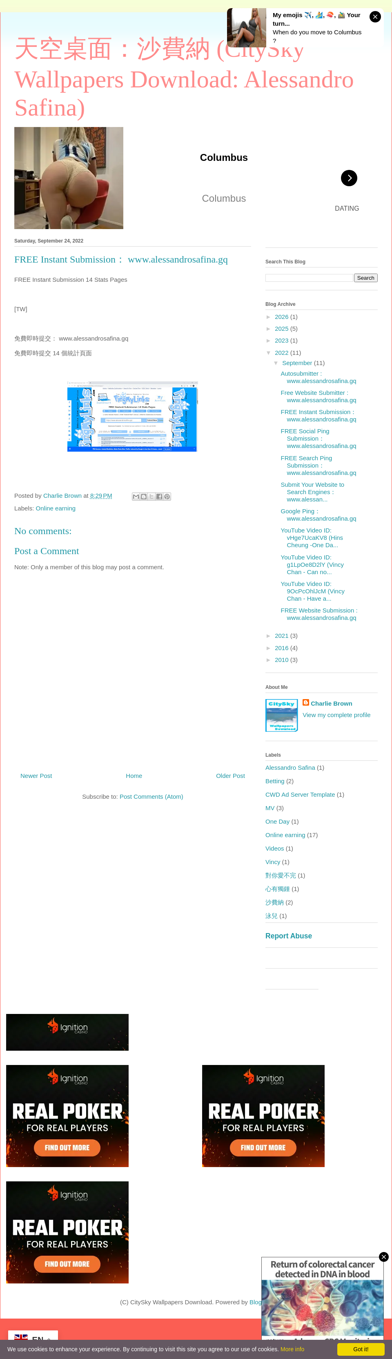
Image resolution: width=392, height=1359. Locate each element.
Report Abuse (288, 936)
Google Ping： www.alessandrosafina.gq (318, 515)
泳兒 (271, 915)
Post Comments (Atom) (151, 796)
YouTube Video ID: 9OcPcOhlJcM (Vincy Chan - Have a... (313, 591)
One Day (277, 821)
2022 (282, 352)
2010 (282, 659)
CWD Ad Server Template (300, 794)
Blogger (259, 1302)
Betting (275, 781)
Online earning (56, 508)
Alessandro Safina (290, 767)
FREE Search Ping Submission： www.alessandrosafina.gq (318, 465)
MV (270, 807)
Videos (274, 848)
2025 (282, 328)
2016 (282, 647)
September (298, 362)
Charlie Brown (331, 703)
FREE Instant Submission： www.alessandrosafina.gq (319, 415)
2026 (282, 316)
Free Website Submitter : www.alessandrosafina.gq (318, 396)
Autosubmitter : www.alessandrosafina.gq (318, 377)
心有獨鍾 (277, 888)
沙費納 (274, 902)
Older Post (230, 775)
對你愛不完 (280, 875)
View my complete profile (336, 714)
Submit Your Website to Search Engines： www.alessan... (313, 492)
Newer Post (36, 775)
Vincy (272, 861)
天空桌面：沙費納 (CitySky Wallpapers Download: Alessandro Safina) (184, 78)
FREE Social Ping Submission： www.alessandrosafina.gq (318, 438)
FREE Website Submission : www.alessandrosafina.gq (319, 614)
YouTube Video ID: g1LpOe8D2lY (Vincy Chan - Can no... (312, 564)
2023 (282, 340)
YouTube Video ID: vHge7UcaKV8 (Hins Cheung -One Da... (312, 537)
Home (134, 775)
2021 (282, 635)
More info (292, 1349)
